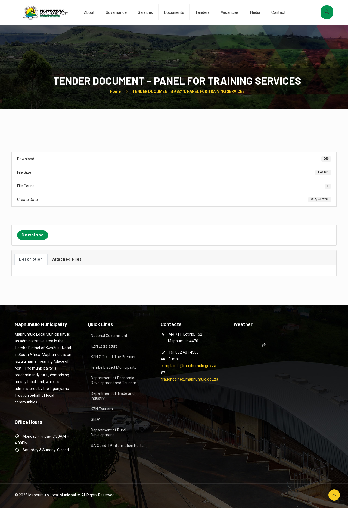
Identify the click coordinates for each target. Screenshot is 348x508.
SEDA (96, 419)
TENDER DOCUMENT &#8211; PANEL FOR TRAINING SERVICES (188, 91)
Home (115, 91)
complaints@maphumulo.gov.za (188, 366)
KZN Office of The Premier (113, 357)
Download (32, 235)
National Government (109, 335)
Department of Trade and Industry (113, 395)
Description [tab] (31, 259)
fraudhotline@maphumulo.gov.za (189, 379)
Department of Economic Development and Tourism (113, 380)
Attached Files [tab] (67, 259)
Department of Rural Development (108, 432)
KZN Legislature (104, 346)
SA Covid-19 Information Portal (117, 445)
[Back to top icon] (334, 495)
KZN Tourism (102, 409)
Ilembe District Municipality (113, 367)
